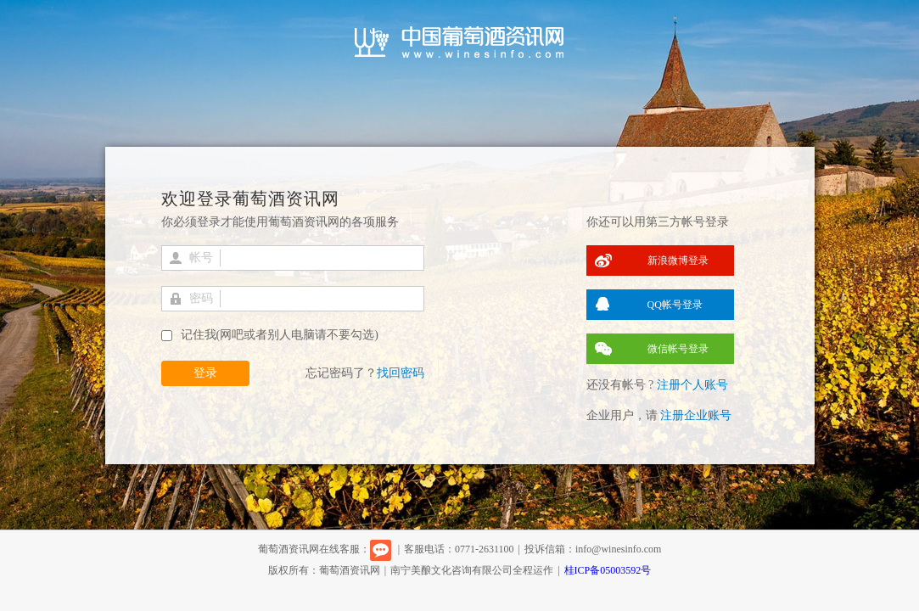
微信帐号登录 (678, 349)
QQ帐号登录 (675, 305)
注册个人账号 (692, 384)
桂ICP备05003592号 (608, 570)
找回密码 (400, 373)
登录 (205, 373)
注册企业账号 (695, 415)
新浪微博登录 (678, 260)
